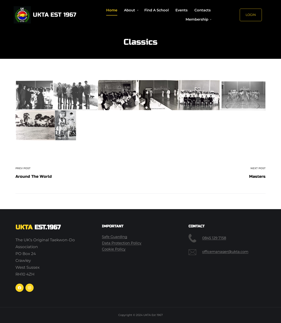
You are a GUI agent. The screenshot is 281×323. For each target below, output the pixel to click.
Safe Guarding (114, 237)
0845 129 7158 (214, 238)
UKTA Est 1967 (54, 14)
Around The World (33, 176)
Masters (257, 176)
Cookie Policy (114, 249)
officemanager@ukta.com (225, 252)
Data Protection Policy (121, 243)
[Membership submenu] (210, 19)
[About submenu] (137, 10)
